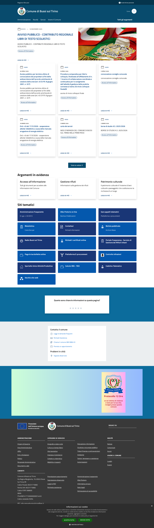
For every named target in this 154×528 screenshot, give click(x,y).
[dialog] (77, 516)
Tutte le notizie (77, 165)
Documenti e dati (23, 466)
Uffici (19, 451)
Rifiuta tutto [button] (85, 520)
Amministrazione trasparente (87, 476)
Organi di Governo (24, 444)
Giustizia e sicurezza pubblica (87, 447)
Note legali (81, 487)
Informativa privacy (84, 484)
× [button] (151, 506)
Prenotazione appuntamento (57, 476)
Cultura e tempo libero (55, 447)
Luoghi (109, 461)
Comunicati (111, 447)
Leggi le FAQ (51, 484)
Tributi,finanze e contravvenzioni (88, 451)
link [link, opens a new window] (96, 516)
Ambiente (80, 455)
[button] (77, 525)
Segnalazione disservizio (55, 480)
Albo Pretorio (81, 480)
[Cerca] (134, 11)
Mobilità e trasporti (54, 462)
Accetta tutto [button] (69, 520)
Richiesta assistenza (54, 487)
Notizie (109, 444)
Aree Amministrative (25, 447)
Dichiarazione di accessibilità (87, 491)
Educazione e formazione (86, 444)
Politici (20, 458)
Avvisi (23, 29)
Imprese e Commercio (54, 455)
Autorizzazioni (82, 462)
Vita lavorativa (52, 451)
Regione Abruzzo (23, 2)
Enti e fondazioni (23, 455)
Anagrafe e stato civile (55, 444)
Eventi (109, 465)
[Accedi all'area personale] (126, 2)
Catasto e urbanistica (54, 458)
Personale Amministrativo (26, 462)
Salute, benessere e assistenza (87, 458)
